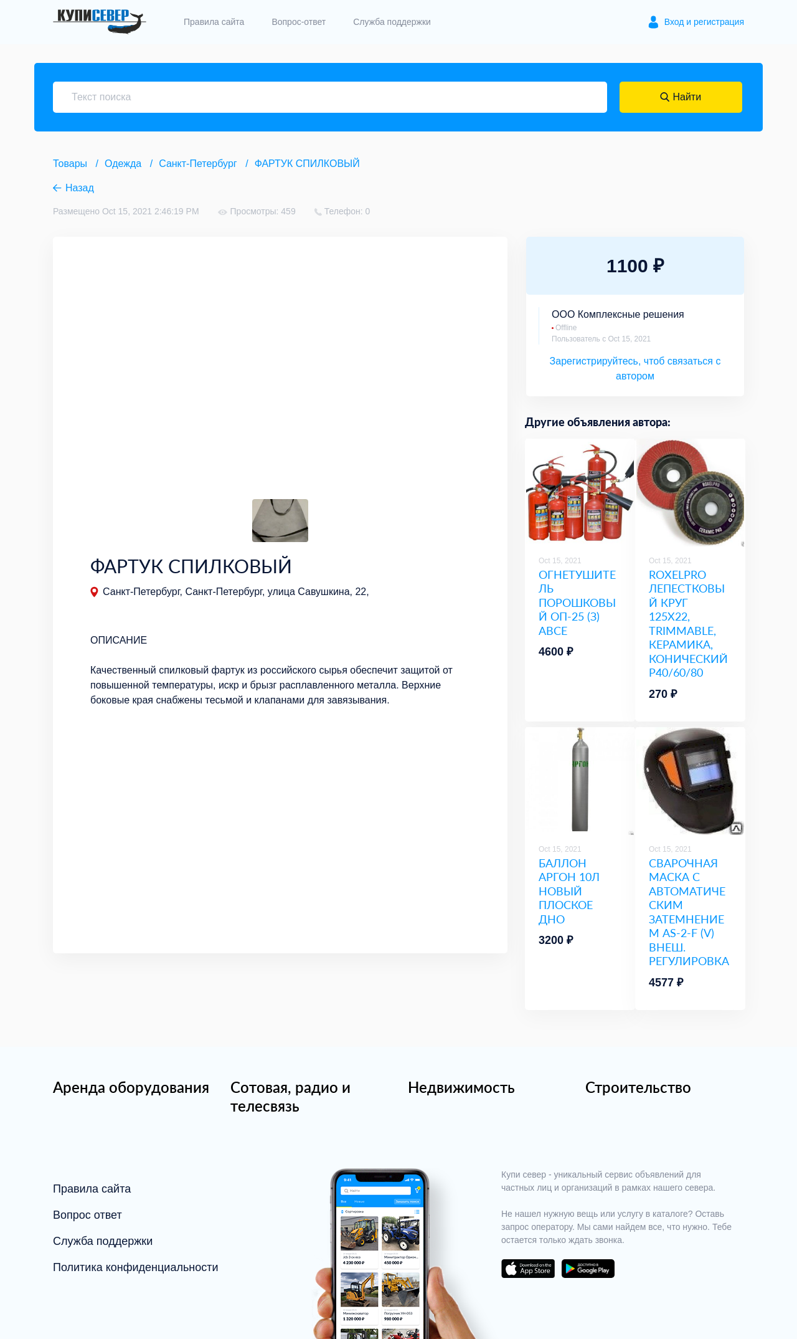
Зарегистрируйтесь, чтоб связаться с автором (635, 368)
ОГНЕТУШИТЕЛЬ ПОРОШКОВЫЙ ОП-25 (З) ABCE (577, 602)
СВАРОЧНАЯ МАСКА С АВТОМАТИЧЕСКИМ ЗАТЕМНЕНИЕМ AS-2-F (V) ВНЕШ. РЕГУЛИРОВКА (689, 912)
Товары (70, 163)
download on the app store (528, 1268)
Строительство (638, 1087)
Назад (79, 188)
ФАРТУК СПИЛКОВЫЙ (307, 163)
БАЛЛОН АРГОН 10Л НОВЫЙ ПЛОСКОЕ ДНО (569, 891)
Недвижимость (461, 1087)
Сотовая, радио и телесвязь (290, 1096)
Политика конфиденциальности (136, 1267)
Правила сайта (214, 22)
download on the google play (588, 1268)
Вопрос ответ (87, 1215)
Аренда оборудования (131, 1087)
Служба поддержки (392, 22)
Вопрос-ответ (298, 22)
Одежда (123, 163)
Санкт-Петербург (198, 163)
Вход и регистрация (704, 22)
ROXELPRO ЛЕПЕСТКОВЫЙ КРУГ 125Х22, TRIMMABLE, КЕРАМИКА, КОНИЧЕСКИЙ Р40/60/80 (688, 624)
